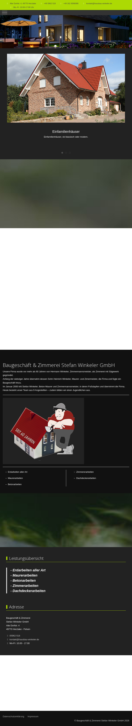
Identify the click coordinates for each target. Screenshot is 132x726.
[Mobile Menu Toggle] (4, 12)
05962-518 (15, 635)
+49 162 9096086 (70, 3)
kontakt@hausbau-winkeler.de (99, 3)
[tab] (64, 41)
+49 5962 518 (50, 3)
